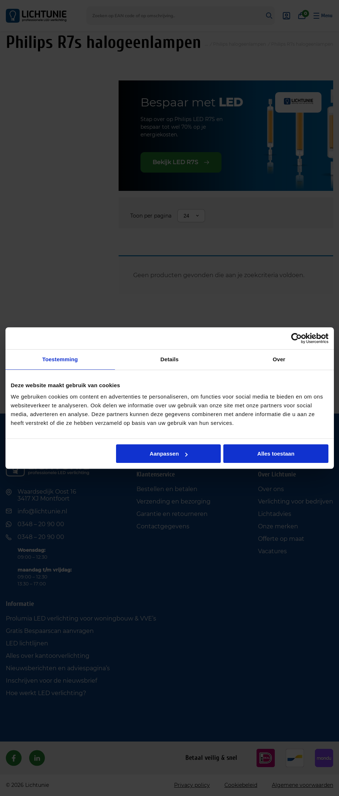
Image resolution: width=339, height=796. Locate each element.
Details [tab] (170, 359)
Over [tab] (279, 359)
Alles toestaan (275, 453)
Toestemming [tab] (60, 359)
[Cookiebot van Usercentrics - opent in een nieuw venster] (296, 338)
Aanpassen (169, 453)
